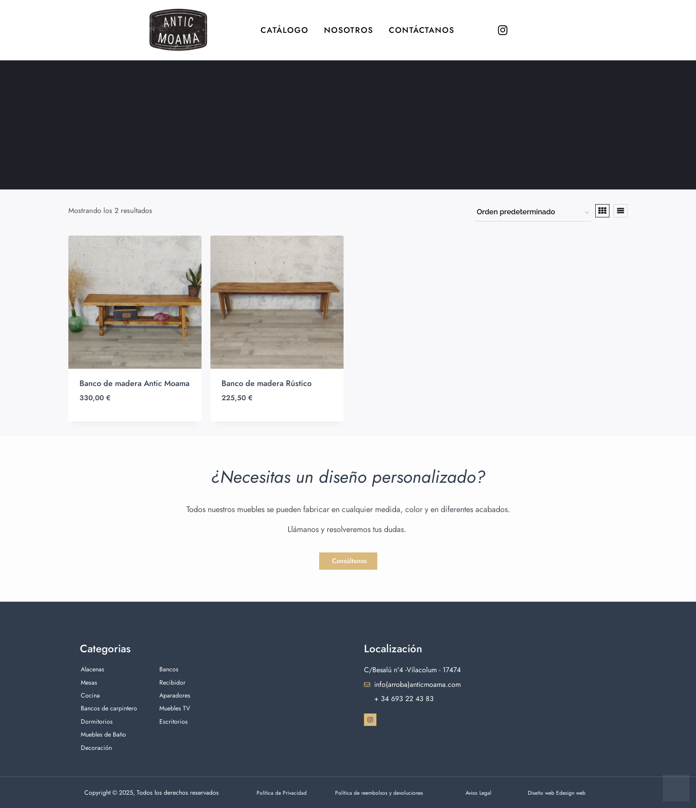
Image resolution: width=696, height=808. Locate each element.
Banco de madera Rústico (266, 383)
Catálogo (284, 30)
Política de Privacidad (286, 792)
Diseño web (544, 792)
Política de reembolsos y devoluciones (385, 792)
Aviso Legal (480, 792)
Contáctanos (422, 30)
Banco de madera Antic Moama (134, 383)
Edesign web (578, 792)
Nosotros (348, 30)
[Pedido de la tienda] (533, 212)
